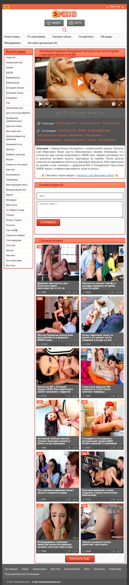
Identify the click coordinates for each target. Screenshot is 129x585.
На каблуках (106, 140)
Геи (8, 103)
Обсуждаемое (12, 42)
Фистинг (10, 255)
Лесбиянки (12, 179)
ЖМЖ (82, 130)
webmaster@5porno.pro (49, 582)
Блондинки (93, 135)
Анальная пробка (49, 140)
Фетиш (9, 250)
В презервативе (99, 130)
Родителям (115, 569)
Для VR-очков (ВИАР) (18, 113)
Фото (87, 569)
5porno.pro (24, 582)
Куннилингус (13, 174)
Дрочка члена (14, 126)
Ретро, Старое (14, 220)
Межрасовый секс (16, 189)
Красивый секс (74, 140)
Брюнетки (76, 135)
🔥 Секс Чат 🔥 (115, 6)
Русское (10, 225)
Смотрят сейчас (61, 36)
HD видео (106, 36)
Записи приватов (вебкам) (15, 138)
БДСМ (9, 72)
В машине (11, 97)
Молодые (11, 200)
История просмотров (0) (42, 42)
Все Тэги (10, 265)
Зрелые (10, 149)
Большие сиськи (15, 87)
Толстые (10, 245)
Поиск (25, 569)
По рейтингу (86, 36)
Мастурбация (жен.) (17, 184)
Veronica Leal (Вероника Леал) (95, 175)
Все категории (14, 260)
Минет (9, 194)
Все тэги (55, 569)
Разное (10, 215)
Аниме (9, 67)
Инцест (10, 159)
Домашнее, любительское (14, 119)
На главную (11, 569)
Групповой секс (14, 108)
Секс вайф (11, 230)
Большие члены (15, 92)
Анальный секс (14, 62)
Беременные (13, 77)
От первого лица (15, 210)
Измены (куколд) (15, 154)
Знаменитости (14, 144)
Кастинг (10, 169)
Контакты (99, 569)
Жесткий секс (13, 131)
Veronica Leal (67, 130)
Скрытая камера (15, 235)
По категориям (36, 36)
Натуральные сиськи (52, 135)
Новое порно (12, 36)
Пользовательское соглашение (22, 574)
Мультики (11, 205)
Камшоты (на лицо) (17, 164)
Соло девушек (14, 240)
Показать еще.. (80, 558)
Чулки (91, 140)
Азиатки (10, 57)
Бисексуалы (12, 82)
